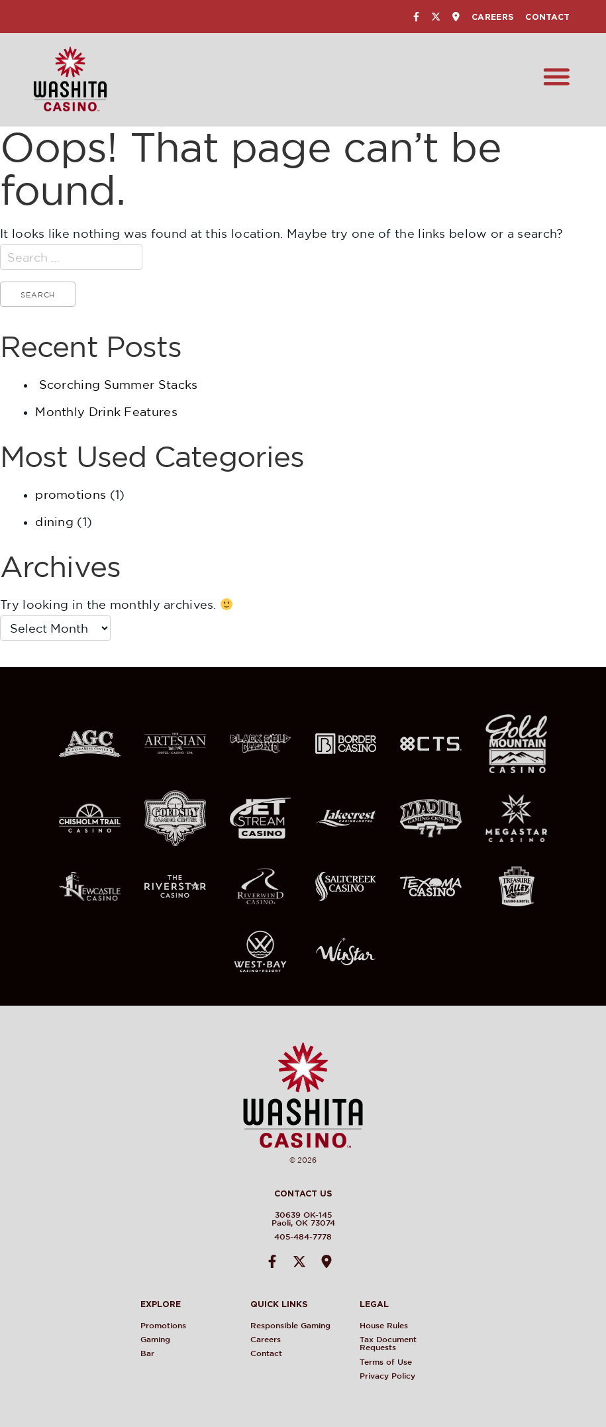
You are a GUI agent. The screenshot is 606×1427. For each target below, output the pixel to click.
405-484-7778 (301, 1236)
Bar (149, 1353)
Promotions (164, 1325)
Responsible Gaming (291, 1325)
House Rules (384, 1325)
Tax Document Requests (388, 1343)
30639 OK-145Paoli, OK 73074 (302, 1218)
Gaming (157, 1339)
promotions (70, 494)
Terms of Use (386, 1361)
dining (54, 521)
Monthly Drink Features (106, 411)
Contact (547, 16)
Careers (492, 16)
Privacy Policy (388, 1375)
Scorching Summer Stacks (118, 384)
